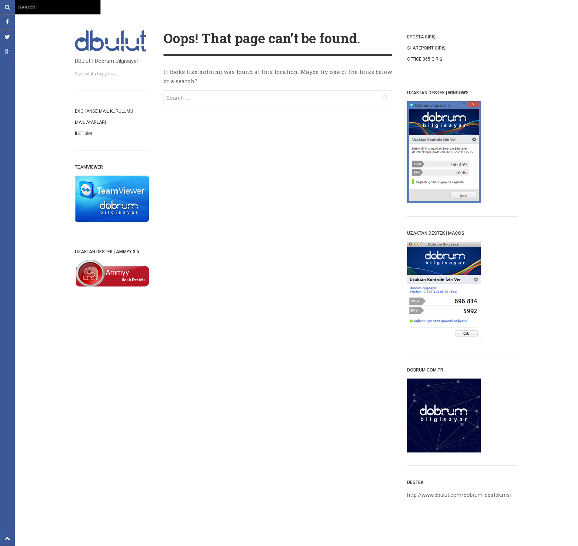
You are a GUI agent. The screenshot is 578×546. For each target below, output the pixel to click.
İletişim (83, 133)
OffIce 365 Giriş (424, 59)
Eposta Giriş (421, 37)
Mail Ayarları (90, 122)
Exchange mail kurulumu (104, 111)
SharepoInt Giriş (426, 48)
